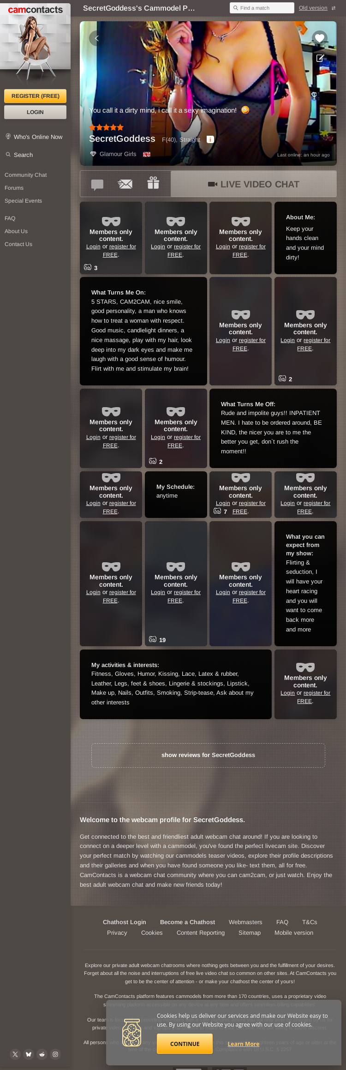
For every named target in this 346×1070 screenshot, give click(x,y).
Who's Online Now (38, 136)
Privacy (117, 932)
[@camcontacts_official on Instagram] (55, 1054)
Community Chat (26, 175)
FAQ (10, 218)
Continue (184, 1044)
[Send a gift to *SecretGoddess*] (153, 184)
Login (35, 112)
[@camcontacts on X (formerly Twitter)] (15, 1054)
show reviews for (208, 754)
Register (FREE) (36, 96)
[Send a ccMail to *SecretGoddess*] (125, 184)
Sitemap (250, 932)
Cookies (152, 932)
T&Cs (309, 922)
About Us (16, 231)
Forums (14, 188)
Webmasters (245, 922)
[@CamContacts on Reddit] (42, 1054)
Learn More (244, 1044)
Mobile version (293, 932)
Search (23, 154)
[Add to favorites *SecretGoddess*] (320, 38)
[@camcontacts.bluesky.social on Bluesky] (28, 1054)
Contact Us (18, 244)
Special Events (23, 201)
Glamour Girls (113, 153)
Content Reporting (201, 932)
